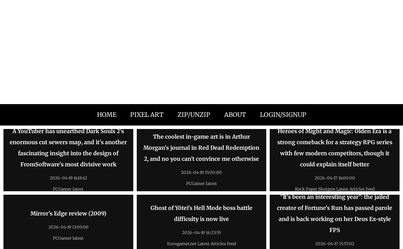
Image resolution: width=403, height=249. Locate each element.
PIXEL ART (147, 115)
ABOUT (235, 115)
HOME (106, 115)
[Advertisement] (201, 51)
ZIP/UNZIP (193, 115)
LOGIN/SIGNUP (283, 115)
